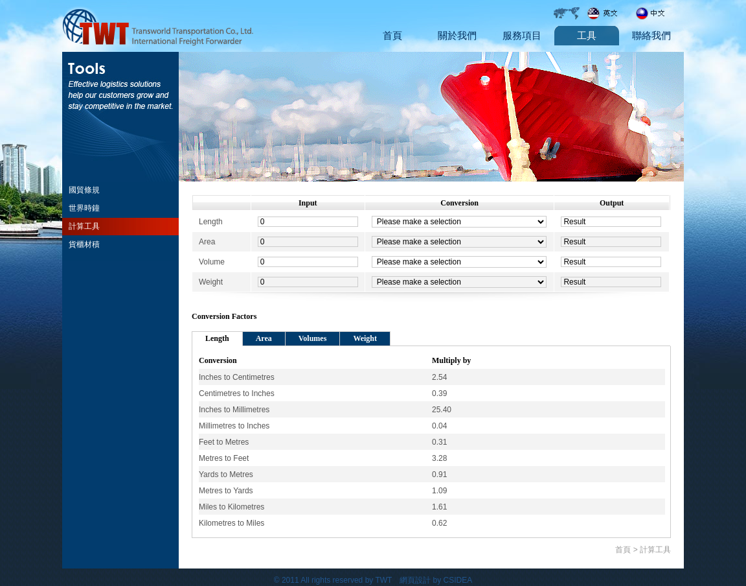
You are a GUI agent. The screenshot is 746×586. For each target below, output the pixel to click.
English (609, 12)
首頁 (392, 35)
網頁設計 (415, 580)
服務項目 (522, 35)
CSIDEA (458, 580)
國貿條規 (84, 189)
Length (217, 338)
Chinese (658, 12)
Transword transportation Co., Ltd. (159, 26)
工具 (586, 35)
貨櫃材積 (84, 244)
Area (264, 338)
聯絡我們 (651, 35)
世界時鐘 (84, 208)
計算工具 (84, 226)
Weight (365, 338)
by (437, 580)
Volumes (313, 338)
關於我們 (457, 35)
